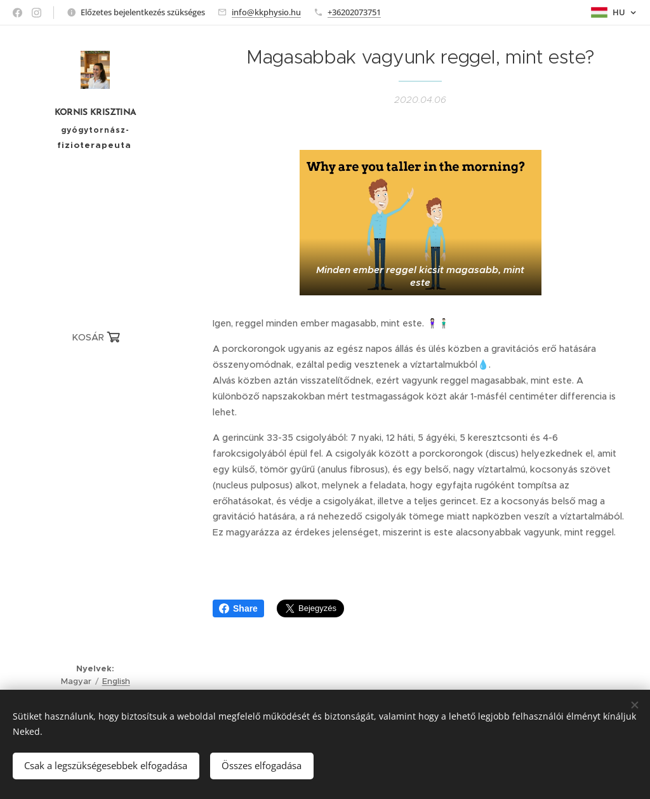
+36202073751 (354, 12)
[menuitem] (95, 376)
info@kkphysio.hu (266, 12)
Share (238, 608)
